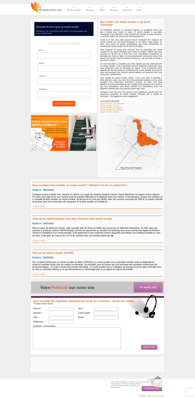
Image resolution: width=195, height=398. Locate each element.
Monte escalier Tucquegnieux (112, 103)
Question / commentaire (44, 326)
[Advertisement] (63, 169)
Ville (35, 317)
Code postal (84, 313)
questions (127, 9)
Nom (41, 50)
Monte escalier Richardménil (112, 110)
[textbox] (64, 81)
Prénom (37, 308)
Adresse (43, 76)
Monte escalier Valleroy (109, 112)
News (139, 9)
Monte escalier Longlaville (111, 107)
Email (42, 63)
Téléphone (44, 89)
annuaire (114, 9)
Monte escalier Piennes (110, 105)
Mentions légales (158, 396)
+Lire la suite (38, 206)
